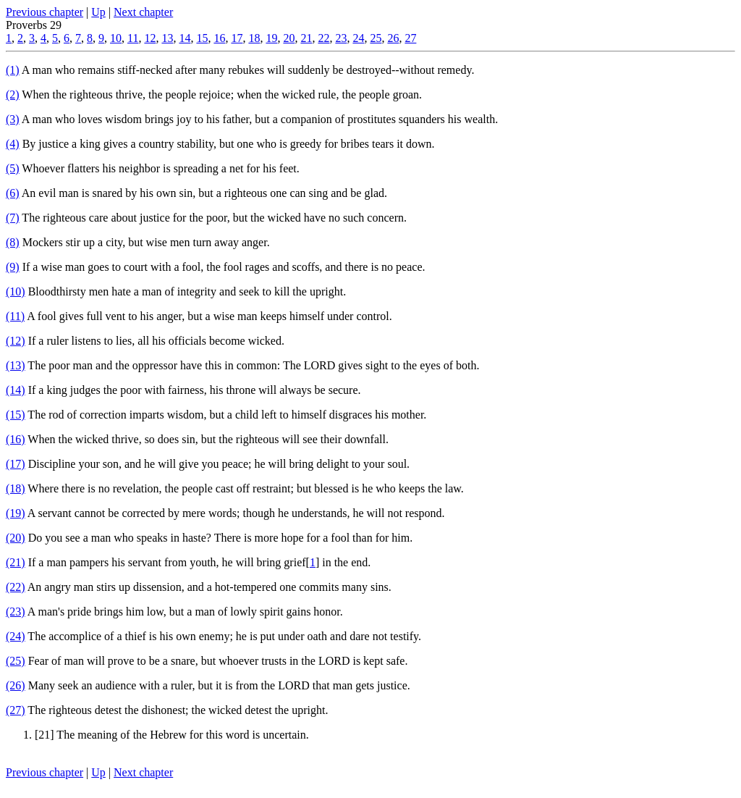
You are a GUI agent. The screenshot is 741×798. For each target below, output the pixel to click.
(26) (15, 685)
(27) (15, 710)
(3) (13, 119)
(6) (13, 193)
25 (375, 38)
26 (393, 38)
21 (306, 38)
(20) (15, 538)
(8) (13, 242)
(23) (15, 611)
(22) (15, 587)
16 (219, 38)
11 (132, 38)
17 (236, 38)
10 (116, 38)
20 (289, 38)
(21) (15, 562)
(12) (15, 341)
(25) (15, 661)
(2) (13, 94)
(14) (15, 390)
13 (167, 38)
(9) (13, 267)
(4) (13, 144)
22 (323, 38)
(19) (15, 513)
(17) (15, 464)
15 (202, 38)
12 (150, 38)
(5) (13, 168)
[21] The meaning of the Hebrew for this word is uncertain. (172, 734)
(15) (15, 414)
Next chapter (143, 12)
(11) (15, 316)
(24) (15, 636)
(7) (13, 217)
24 (358, 38)
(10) (15, 291)
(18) (15, 488)
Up (98, 12)
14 (184, 38)
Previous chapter (44, 12)
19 (271, 38)
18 (254, 38)
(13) (15, 365)
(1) (13, 70)
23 (341, 38)
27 (410, 38)
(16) (15, 439)
